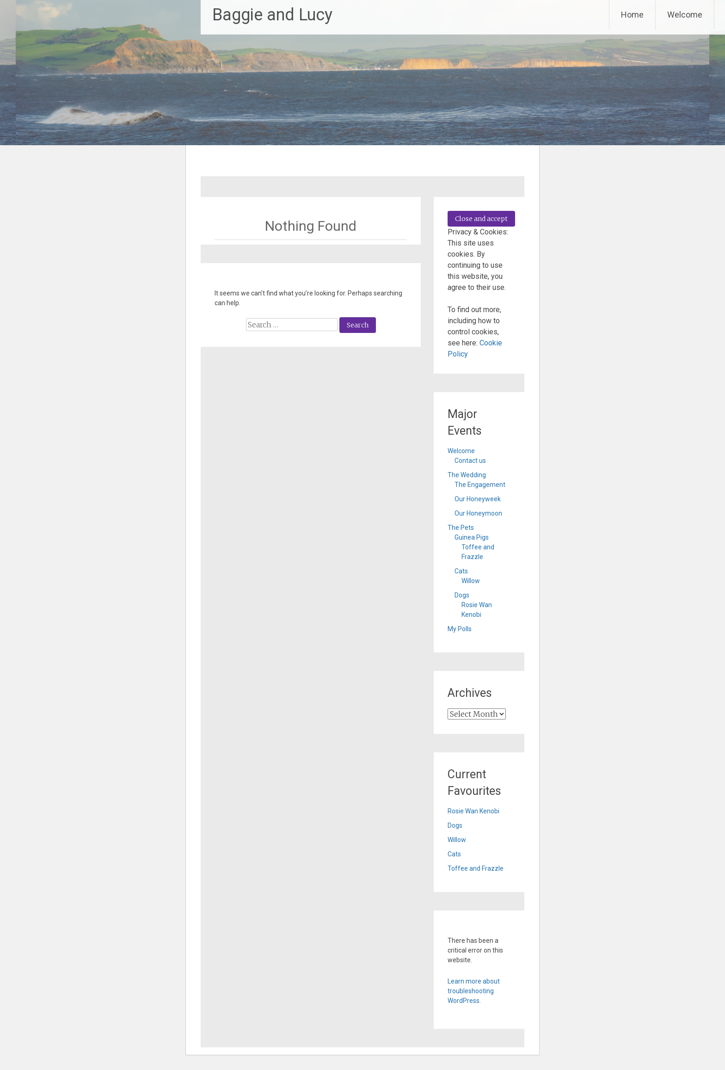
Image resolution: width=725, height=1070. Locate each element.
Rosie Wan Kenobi (473, 811)
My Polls (460, 629)
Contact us (470, 460)
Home (632, 14)
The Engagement (480, 484)
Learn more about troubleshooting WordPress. (474, 991)
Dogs (462, 595)
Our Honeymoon (478, 513)
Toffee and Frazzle (476, 868)
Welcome (684, 14)
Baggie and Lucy (272, 15)
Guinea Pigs (472, 537)
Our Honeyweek (478, 499)
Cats (461, 571)
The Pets (461, 527)
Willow (470, 580)
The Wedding (467, 475)
